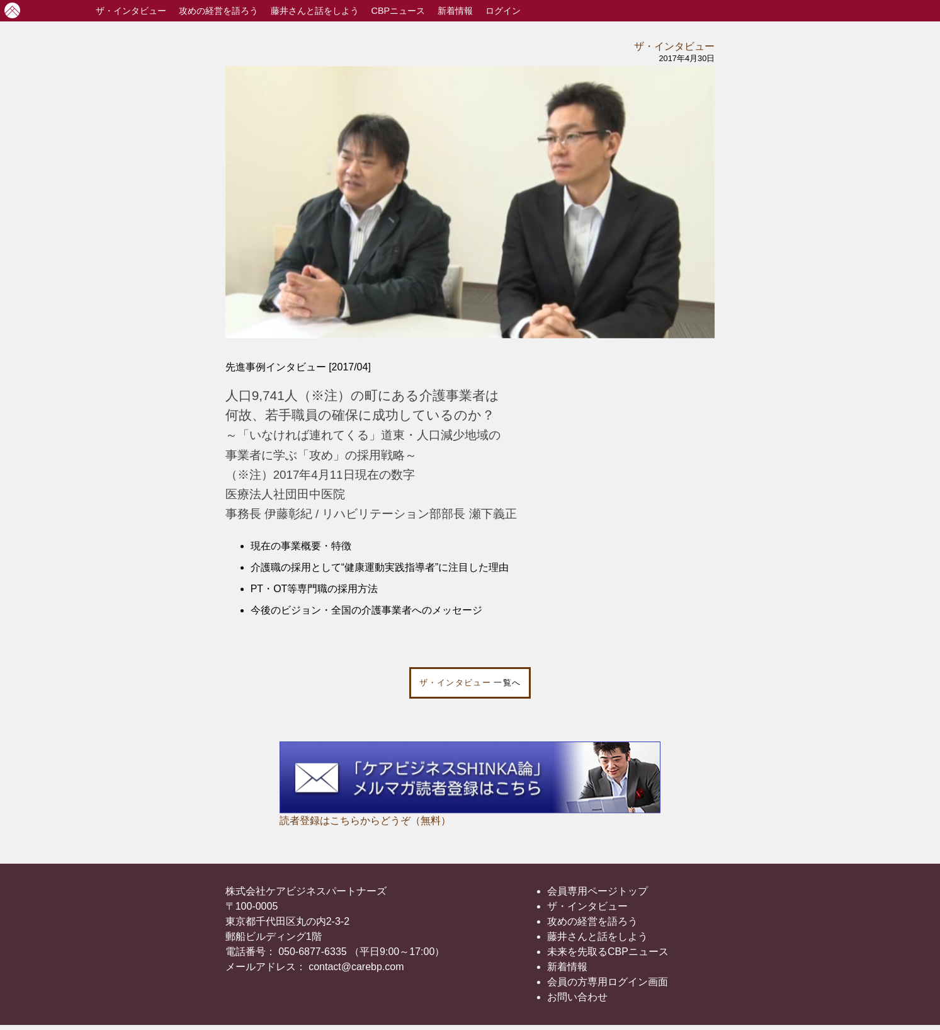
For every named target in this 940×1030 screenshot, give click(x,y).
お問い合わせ (577, 997)
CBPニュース (398, 11)
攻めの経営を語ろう (592, 921)
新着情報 (455, 11)
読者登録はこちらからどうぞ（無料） (365, 820)
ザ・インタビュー (674, 46)
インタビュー (131, 11)
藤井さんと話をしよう (315, 11)
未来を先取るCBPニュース (608, 951)
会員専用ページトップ (597, 891)
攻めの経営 (218, 11)
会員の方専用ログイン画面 (607, 981)
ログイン (503, 11)
